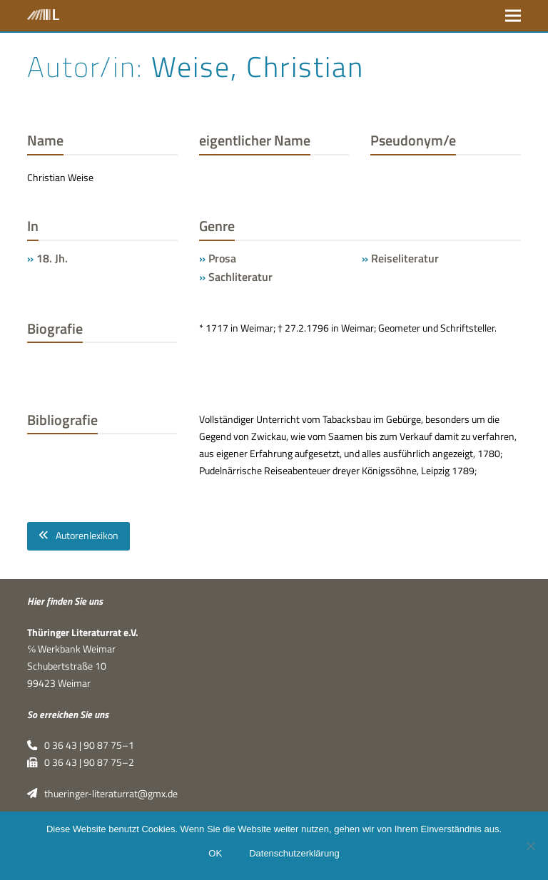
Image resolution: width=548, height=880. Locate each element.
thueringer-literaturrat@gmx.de (102, 794)
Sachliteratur (240, 276)
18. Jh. (52, 258)
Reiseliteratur (405, 258)
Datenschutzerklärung (294, 853)
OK (215, 853)
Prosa (222, 258)
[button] (513, 15)
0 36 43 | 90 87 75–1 (80, 745)
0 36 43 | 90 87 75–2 (80, 762)
